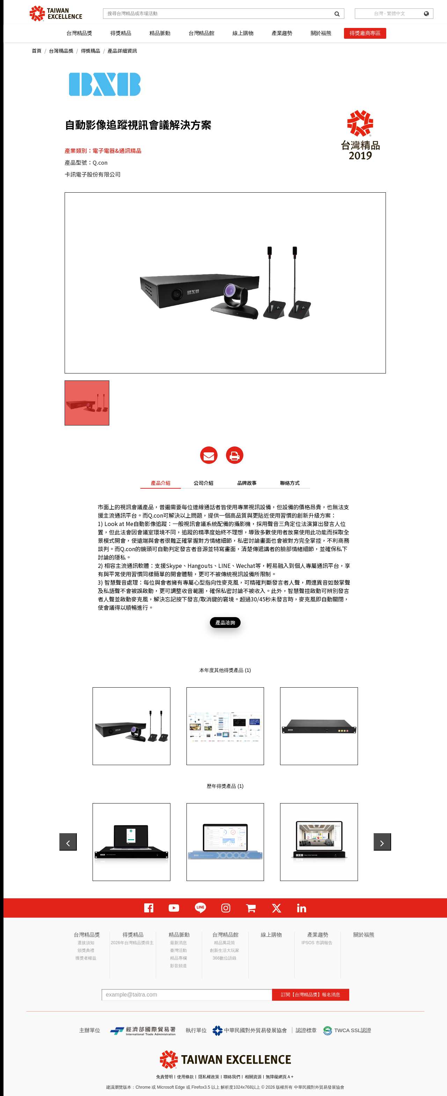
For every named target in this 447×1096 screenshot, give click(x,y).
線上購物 (243, 33)
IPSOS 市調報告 (317, 943)
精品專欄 (178, 958)
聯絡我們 (232, 1076)
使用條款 (185, 1076)
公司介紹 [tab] (203, 482)
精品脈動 (159, 33)
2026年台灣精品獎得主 (132, 943)
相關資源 (253, 1076)
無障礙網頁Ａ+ (279, 1076)
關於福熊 (321, 33)
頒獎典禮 (86, 950)
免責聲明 (164, 1076)
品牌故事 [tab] (247, 482)
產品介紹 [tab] (160, 482)
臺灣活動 (178, 950)
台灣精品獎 (79, 33)
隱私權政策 (208, 1076)
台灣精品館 (201, 33)
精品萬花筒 (224, 943)
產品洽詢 (225, 622)
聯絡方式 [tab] (290, 482)
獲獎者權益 (85, 958)
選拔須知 (86, 943)
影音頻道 (178, 966)
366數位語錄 (224, 958)
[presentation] (68, 842)
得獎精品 (120, 33)
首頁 (37, 50)
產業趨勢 (282, 33)
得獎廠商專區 (365, 33)
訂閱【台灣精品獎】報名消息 (310, 994)
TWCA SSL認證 (346, 1030)
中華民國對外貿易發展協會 (249, 1030)
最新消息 (178, 943)
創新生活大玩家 (224, 950)
